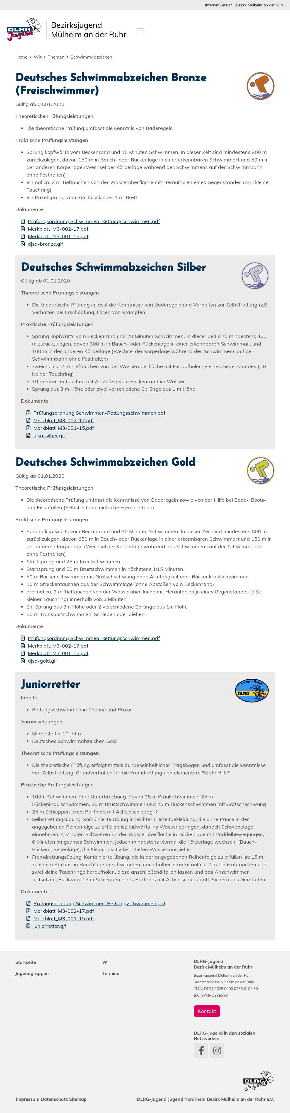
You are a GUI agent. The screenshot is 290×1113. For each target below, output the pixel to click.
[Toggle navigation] (140, 29)
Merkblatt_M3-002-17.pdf (58, 229)
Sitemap (86, 1099)
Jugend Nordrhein (182, 1099)
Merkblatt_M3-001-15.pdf (58, 236)
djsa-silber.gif (49, 435)
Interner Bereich (219, 5)
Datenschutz (58, 1099)
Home (21, 57)
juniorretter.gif (49, 926)
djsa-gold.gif (42, 661)
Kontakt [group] (207, 1011)
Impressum (29, 1099)
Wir (38, 57)
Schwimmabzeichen (91, 57)
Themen (56, 57)
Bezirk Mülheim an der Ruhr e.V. (238, 1099)
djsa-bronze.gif (45, 244)
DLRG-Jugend (144, 1099)
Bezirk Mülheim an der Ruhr (260, 5)
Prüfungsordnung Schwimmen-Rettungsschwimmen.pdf (94, 221)
